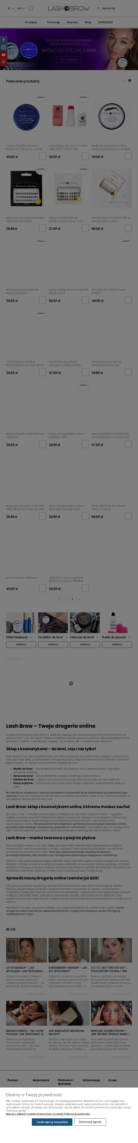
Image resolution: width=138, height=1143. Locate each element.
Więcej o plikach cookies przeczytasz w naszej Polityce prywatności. (48, 1114)
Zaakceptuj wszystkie (52, 1122)
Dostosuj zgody (90, 1122)
